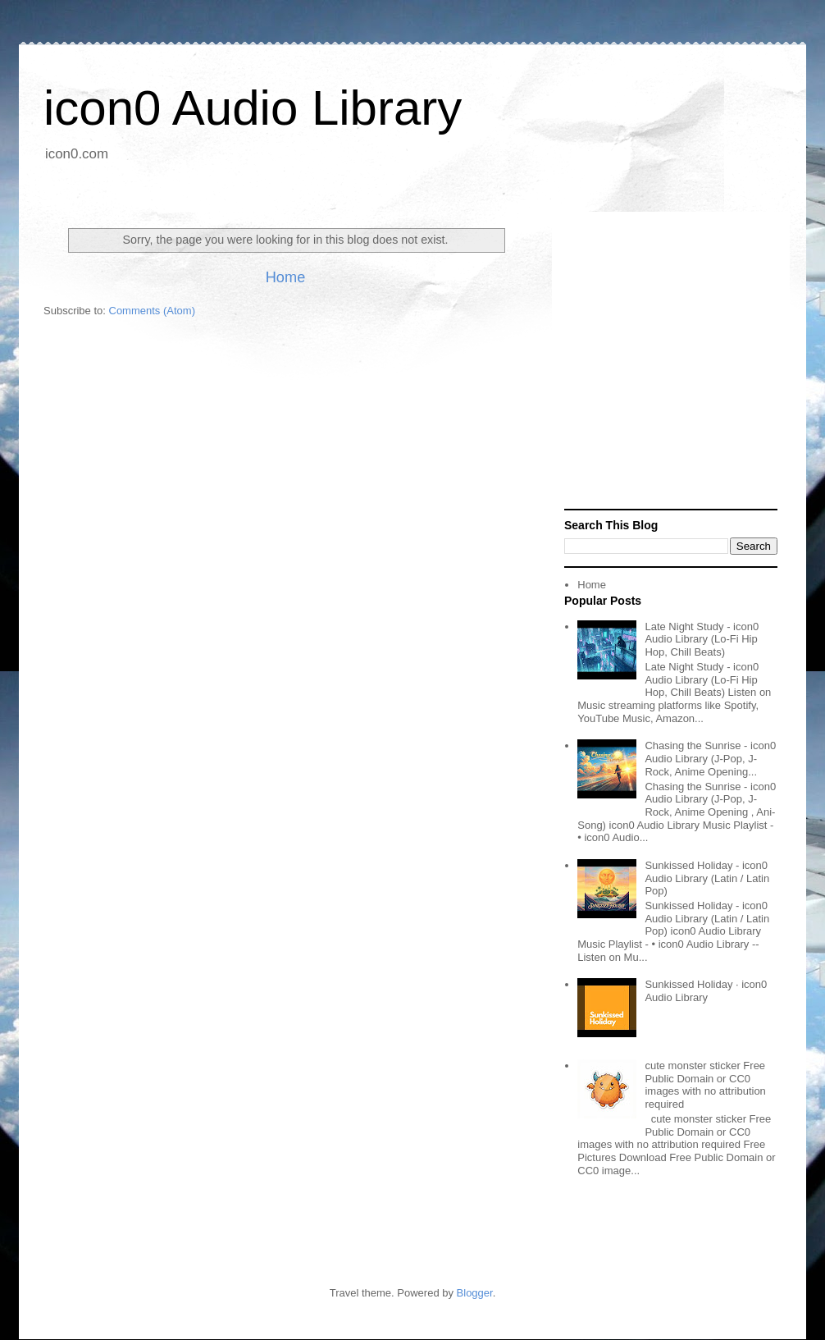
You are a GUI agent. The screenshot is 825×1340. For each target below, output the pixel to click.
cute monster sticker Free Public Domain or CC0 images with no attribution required (705, 1084)
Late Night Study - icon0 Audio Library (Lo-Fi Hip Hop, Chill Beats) (702, 639)
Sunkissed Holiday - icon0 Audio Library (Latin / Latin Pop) (707, 878)
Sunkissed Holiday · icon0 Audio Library (706, 991)
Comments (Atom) (152, 310)
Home (286, 277)
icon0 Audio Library (252, 107)
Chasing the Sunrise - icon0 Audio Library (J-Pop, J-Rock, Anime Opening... (710, 758)
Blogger (475, 1293)
